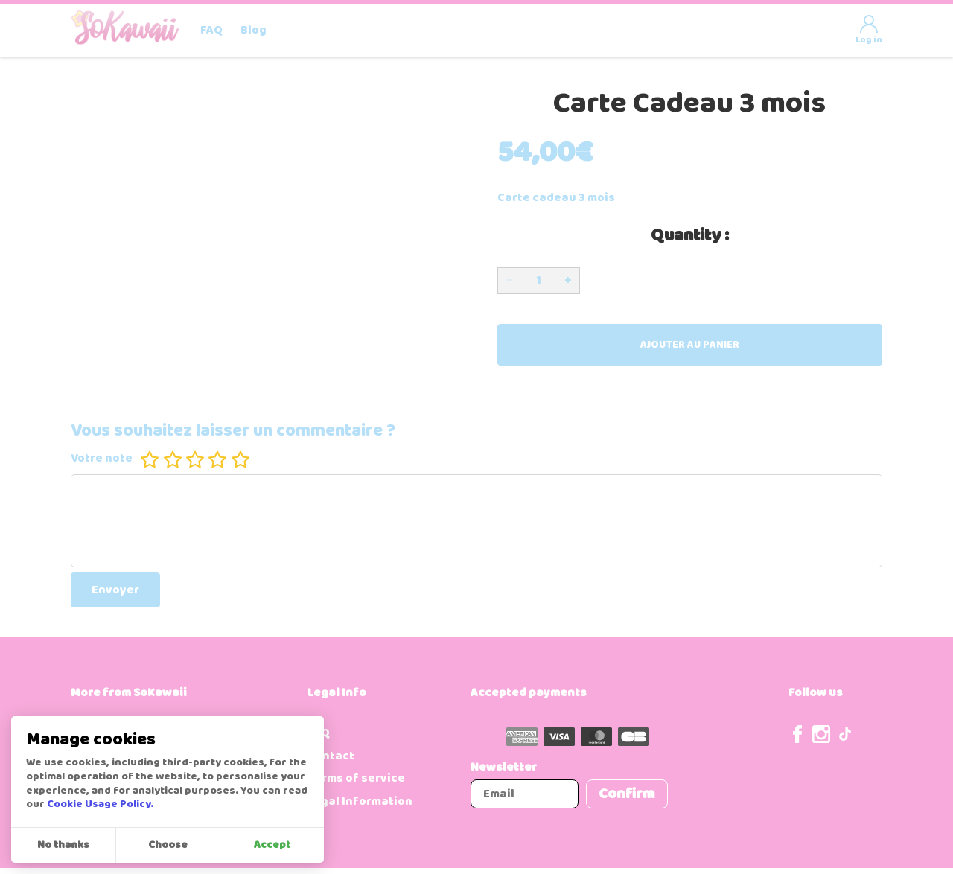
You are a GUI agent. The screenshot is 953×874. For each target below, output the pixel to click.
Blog (253, 30)
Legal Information (359, 801)
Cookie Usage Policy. (100, 804)
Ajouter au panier (689, 344)
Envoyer (115, 590)
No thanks (63, 845)
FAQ (211, 30)
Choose (168, 845)
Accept (272, 845)
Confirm (627, 794)
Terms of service (356, 778)
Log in (868, 31)
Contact (330, 756)
